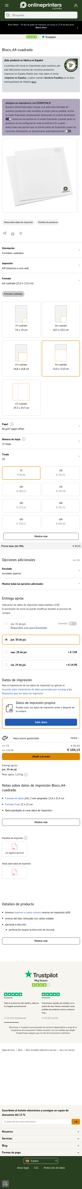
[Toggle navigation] (6, 5)
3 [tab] (41, 1022)
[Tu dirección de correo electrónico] (37, 1121)
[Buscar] (8, 15)
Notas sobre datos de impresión (18, 222)
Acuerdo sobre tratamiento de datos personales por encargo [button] (34, 689)
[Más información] (12, 424)
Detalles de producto (48, 222)
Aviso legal (23, 1167)
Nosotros (39, 1132)
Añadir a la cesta (41, 756)
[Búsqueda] (44, 15)
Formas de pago (39, 1152)
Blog (39, 1145)
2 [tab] (26, 1022)
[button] (39, 176)
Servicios (39, 1138)
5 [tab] (70, 1022)
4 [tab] (55, 1022)
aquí (33, 81)
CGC (36, 1167)
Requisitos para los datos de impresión (22, 693)
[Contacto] (5, 1183)
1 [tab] (11, 1022)
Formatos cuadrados (13, 293)
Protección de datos (54, 1167)
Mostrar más (41, 536)
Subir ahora (41, 722)
